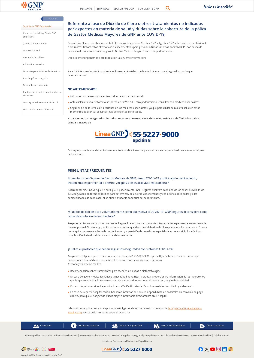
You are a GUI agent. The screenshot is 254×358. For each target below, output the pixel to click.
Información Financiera (64, 335)
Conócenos (42, 326)
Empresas (102, 8)
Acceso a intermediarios (169, 326)
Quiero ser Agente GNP (127, 326)
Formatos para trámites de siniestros (41, 71)
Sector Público (124, 8)
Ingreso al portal (31, 50)
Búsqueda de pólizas (33, 57)
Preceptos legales (121, 335)
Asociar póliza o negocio (35, 78)
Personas (84, 8)
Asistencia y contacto (85, 326)
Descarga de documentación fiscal (40, 102)
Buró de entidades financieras (94, 335)
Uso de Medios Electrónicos (175, 335)
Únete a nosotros (211, 326)
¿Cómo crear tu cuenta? (35, 43)
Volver (53, 18)
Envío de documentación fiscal (38, 109)
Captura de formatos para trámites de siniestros (42, 94)
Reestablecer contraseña (35, 85)
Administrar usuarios (33, 64)
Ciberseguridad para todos (37, 335)
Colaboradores (222, 335)
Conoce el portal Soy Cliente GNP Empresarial (39, 35)
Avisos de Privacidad (202, 335)
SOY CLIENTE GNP (150, 8)
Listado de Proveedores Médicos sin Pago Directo (127, 341)
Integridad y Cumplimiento (146, 335)
